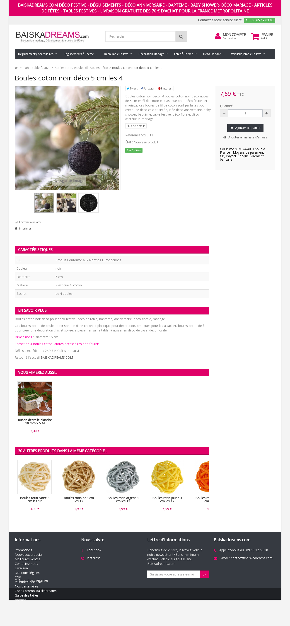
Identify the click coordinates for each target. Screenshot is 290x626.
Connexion (229, 38)
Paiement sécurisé (28, 582)
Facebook (94, 550)
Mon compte (234, 34)
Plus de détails (136, 126)
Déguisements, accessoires (35, 54)
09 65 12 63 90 (257, 550)
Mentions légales (27, 572)
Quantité (226, 106)
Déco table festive (116, 54)
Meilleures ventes (27, 559)
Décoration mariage (151, 54)
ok (204, 574)
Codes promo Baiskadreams (36, 591)
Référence (132, 135)
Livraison (21, 568)
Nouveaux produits (29, 554)
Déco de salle (212, 54)
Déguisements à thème (78, 54)
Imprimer (25, 228)
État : (129, 142)
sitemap (21, 600)
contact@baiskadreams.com (252, 558)
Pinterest (165, 88)
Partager (148, 88)
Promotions (23, 550)
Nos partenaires (26, 586)
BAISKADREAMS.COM (57, 357)
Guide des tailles (27, 595)
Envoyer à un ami (30, 222)
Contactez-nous (26, 563)
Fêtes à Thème (183, 54)
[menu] (218, 36)
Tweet (132, 88)
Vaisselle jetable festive (246, 54)
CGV (18, 577)
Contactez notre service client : (220, 20)
